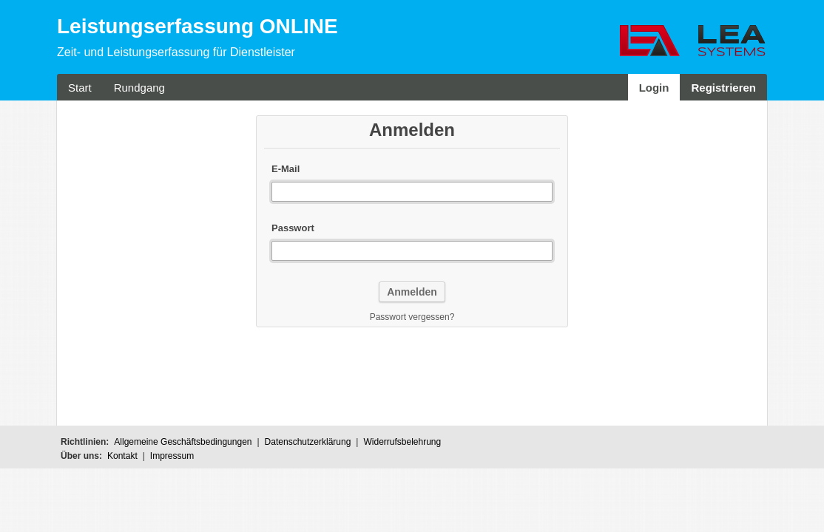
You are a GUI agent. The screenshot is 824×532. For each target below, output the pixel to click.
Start (80, 87)
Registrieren (723, 87)
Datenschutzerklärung (308, 442)
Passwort (292, 227)
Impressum (172, 456)
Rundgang (139, 87)
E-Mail (285, 168)
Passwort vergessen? (412, 317)
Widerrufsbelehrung (402, 442)
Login (654, 87)
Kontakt (122, 456)
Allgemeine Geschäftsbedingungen (182, 442)
